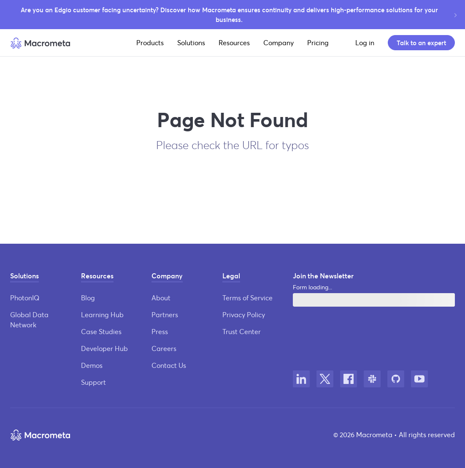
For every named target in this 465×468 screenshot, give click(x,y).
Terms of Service (247, 297)
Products (150, 42)
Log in (364, 42)
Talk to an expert (421, 42)
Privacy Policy (243, 314)
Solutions (191, 42)
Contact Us (168, 365)
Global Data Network (29, 319)
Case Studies (101, 331)
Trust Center (241, 331)
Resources (234, 42)
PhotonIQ (24, 297)
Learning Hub (102, 314)
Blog (88, 297)
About (160, 297)
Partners (164, 314)
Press (159, 331)
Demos (92, 365)
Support (93, 382)
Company (278, 42)
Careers (163, 348)
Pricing (318, 42)
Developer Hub (104, 348)
